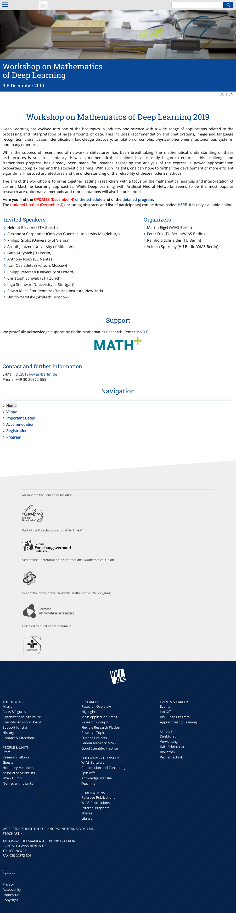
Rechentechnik (171, 757)
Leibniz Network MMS (98, 743)
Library (86, 818)
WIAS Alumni (13, 778)
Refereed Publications (98, 797)
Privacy (8, 884)
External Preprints (95, 808)
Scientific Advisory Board (22, 722)
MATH (142, 331)
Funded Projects (94, 737)
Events (165, 706)
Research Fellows (16, 757)
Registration (16, 430)
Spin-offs (88, 772)
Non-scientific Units (18, 783)
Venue (11, 411)
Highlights (89, 711)
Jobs (6, 868)
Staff (6, 752)
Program (13, 437)
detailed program (137, 199)
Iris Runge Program (175, 716)
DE (222, 94)
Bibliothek (168, 752)
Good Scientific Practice (99, 748)
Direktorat (168, 736)
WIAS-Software (92, 762)
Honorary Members (18, 767)
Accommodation (20, 424)
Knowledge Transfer (96, 778)
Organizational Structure (22, 716)
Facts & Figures (14, 711)
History (8, 732)
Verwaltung (169, 741)
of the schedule (88, 199)
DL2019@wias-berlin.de (36, 374)
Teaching (88, 783)
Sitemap (9, 873)
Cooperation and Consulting (103, 767)
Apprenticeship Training (178, 722)
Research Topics (93, 732)
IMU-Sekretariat (172, 746)
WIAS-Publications (95, 802)
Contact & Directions (19, 737)
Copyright (10, 900)
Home (11, 405)
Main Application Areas (99, 716)
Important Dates (20, 418)
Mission (9, 706)
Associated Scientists (19, 772)
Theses (86, 813)
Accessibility (12, 889)
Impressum (11, 894)
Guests (8, 762)
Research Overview (96, 706)
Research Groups (94, 722)
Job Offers (167, 711)
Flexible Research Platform (101, 727)
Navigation (118, 391)
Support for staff (16, 727)
